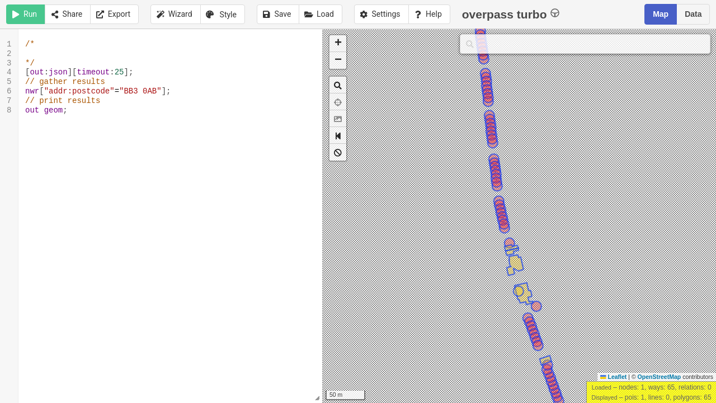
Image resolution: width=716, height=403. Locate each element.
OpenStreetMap (659, 376)
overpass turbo (511, 14)
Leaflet (613, 376)
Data (693, 14)
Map (660, 14)
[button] (337, 43)
